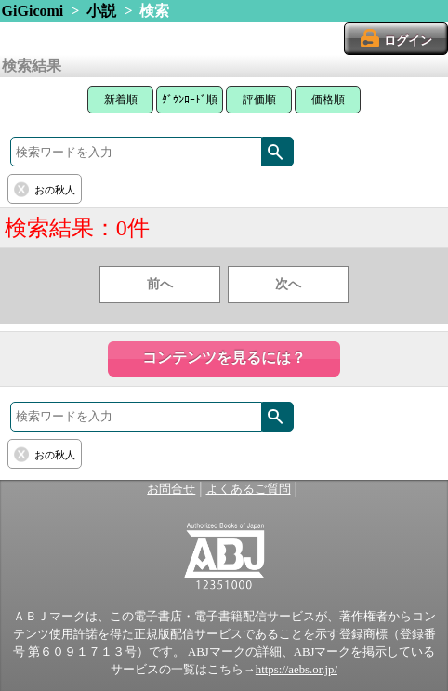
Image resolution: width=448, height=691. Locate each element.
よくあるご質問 (248, 489)
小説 (101, 11)
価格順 (328, 99)
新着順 (121, 99)
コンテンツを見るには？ (224, 357)
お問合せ (171, 489)
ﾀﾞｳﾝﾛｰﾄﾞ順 (189, 99)
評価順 (259, 99)
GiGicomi (33, 11)
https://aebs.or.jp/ (296, 669)
